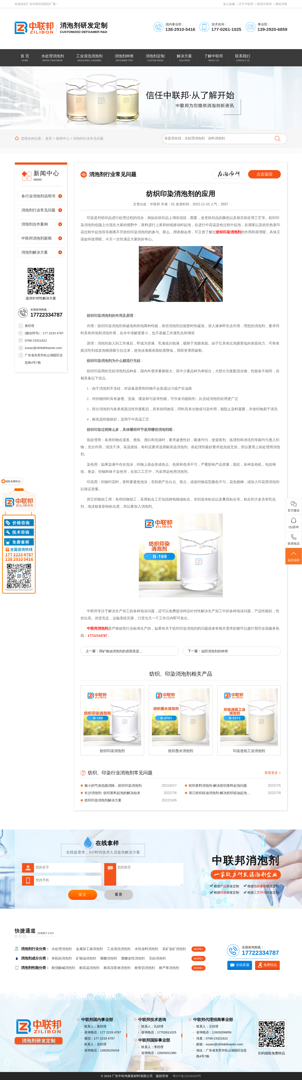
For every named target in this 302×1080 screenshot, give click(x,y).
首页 (48, 138)
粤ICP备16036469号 (187, 1076)
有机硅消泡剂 (62, 958)
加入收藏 (229, 4)
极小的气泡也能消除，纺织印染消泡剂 (113, 785)
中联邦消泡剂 (97, 628)
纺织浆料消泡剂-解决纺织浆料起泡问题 (218, 785)
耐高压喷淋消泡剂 (117, 968)
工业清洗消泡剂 (118, 949)
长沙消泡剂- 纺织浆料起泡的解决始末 (112, 793)
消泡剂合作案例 (34, 224)
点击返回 (264, 174)
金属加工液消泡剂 (89, 949)
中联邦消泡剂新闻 (36, 238)
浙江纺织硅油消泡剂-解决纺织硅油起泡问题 (220, 793)
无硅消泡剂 (157, 958)
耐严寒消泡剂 (169, 968)
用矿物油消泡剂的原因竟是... (120, 651)
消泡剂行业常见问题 (88, 138)
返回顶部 (293, 556)
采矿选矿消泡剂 (174, 949)
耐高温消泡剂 (89, 968)
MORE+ (198, 949)
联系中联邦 (264, 4)
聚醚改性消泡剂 (133, 958)
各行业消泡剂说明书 (38, 196)
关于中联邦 (246, 4)
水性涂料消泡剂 (146, 949)
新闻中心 (62, 138)
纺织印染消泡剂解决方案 (103, 800)
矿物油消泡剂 (86, 958)
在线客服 (242, 965)
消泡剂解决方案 (34, 252)
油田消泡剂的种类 (214, 651)
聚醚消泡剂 (108, 958)
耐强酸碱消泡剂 (63, 968)
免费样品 (270, 965)
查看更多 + (272, 773)
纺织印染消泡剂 (228, 232)
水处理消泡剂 (62, 949)
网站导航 (281, 4)
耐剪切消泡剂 (145, 968)
